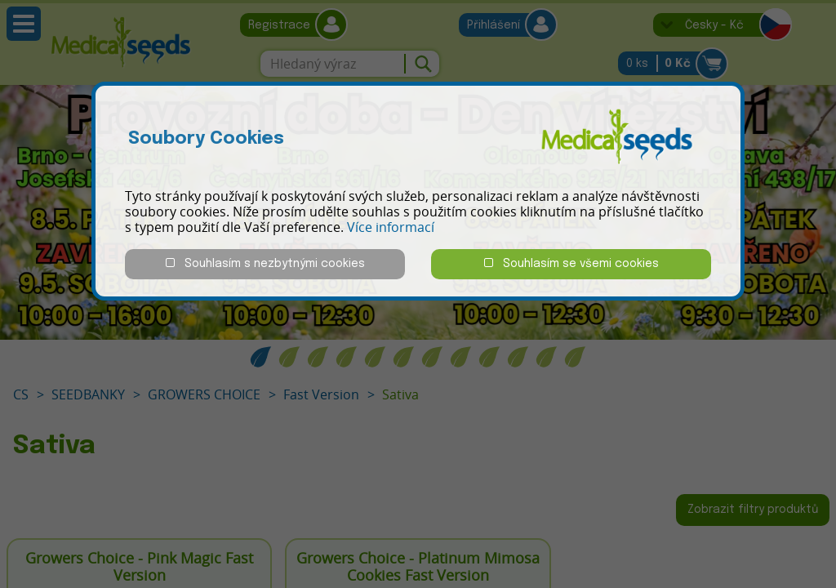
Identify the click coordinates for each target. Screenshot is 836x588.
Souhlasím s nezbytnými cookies (265, 263)
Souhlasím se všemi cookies (571, 263)
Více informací (390, 227)
